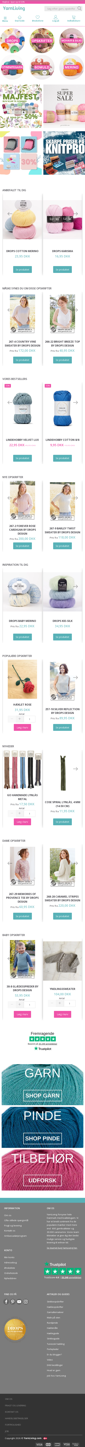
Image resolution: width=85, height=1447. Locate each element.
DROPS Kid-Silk (62, 621)
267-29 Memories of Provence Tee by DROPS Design (22, 897)
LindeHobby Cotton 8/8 (62, 440)
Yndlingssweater (62, 989)
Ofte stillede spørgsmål (16, 1220)
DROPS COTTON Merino (22, 251)
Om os (7, 1215)
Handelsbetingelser (16, 1418)
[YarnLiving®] (14, 8)
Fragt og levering (13, 1225)
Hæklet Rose (22, 704)
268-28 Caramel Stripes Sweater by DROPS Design (62, 898)
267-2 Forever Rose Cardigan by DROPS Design (22, 529)
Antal (21, 714)
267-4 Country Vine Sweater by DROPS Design (22, 343)
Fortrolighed (13, 1424)
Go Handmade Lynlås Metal (22, 797)
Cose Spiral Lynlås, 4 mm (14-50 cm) (62, 804)
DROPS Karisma (62, 251)
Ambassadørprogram (15, 1235)
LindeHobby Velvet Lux (22, 440)
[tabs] (73, 19)
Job (7, 1431)
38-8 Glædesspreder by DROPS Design (22, 988)
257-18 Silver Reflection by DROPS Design (62, 711)
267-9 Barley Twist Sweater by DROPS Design (62, 530)
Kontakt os (9, 1230)
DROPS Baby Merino (22, 621)
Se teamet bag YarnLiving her (62, 1247)
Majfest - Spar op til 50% (13, 1)
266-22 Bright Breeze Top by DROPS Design (62, 343)
